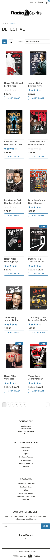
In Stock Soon (38, 332)
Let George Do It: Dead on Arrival (13, 201)
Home (4, 23)
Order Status (26, 460)
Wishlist (26, 450)
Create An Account (26, 457)
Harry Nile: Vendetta (10, 377)
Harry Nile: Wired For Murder (13, 84)
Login (32, 2)
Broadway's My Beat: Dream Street (36, 201)
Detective (12, 23)
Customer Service (26, 493)
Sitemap (26, 466)
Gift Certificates (26, 447)
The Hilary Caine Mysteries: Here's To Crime (37, 318)
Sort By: (20, 41)
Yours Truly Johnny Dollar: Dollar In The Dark (38, 377)
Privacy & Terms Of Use (26, 496)
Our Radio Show (26, 487)
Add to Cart (14, 98)
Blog (26, 490)
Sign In (26, 454)
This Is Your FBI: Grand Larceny (36, 143)
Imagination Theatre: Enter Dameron (36, 260)
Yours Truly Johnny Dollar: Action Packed (11, 318)
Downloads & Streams (26, 484)
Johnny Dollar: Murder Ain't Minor (36, 84)
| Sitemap (33, 551)
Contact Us (26, 500)
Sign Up (40, 2)
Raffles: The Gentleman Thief (13, 143)
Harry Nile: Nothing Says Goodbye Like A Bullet (12, 260)
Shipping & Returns (26, 463)
